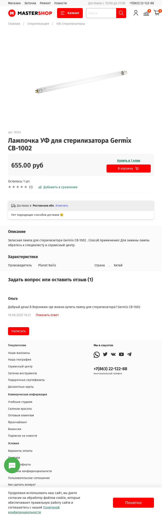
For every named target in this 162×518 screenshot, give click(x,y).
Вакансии (14, 429)
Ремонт (45, 3)
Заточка (30, 3)
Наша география (19, 359)
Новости (60, 3)
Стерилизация (38, 24)
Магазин (14, 3)
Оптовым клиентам (21, 415)
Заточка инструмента (22, 373)
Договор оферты (19, 464)
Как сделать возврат (22, 484)
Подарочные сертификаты (26, 380)
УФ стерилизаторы (70, 24)
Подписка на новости (22, 435)
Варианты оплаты (20, 451)
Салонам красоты (20, 408)
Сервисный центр (20, 366)
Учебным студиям (20, 402)
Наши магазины (19, 353)
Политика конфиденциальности (30, 471)
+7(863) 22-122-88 (141, 3)
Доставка (14, 457)
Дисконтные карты (21, 387)
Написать (18, 331)
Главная (14, 24)
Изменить (61, 205)
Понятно (133, 502)
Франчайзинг (17, 422)
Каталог (69, 13)
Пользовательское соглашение (29, 478)
